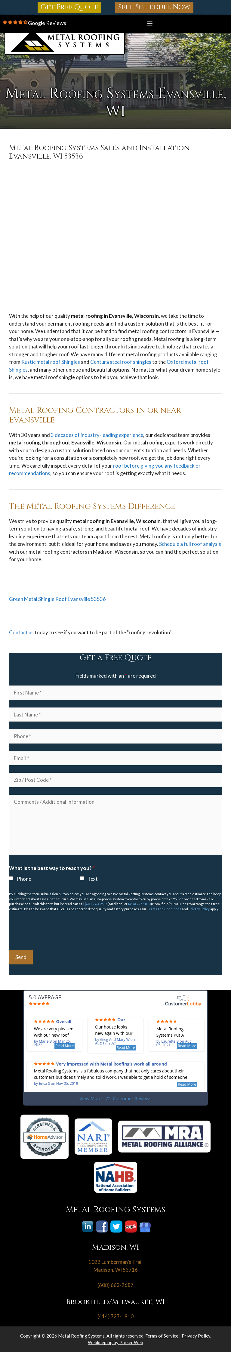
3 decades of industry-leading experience (97, 435)
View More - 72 (115, 1098)
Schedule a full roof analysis (190, 544)
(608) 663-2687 (96, 904)
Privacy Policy (199, 909)
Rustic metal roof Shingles (50, 362)
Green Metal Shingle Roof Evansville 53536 (57, 599)
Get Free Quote (69, 7)
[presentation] (54, 930)
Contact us (21, 632)
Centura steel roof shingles (120, 362)
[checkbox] (11, 878)
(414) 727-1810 (139, 904)
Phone (24, 879)
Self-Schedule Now (154, 7)
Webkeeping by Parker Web (115, 1342)
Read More (64, 1045)
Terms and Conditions (164, 909)
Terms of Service (161, 1335)
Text (93, 879)
